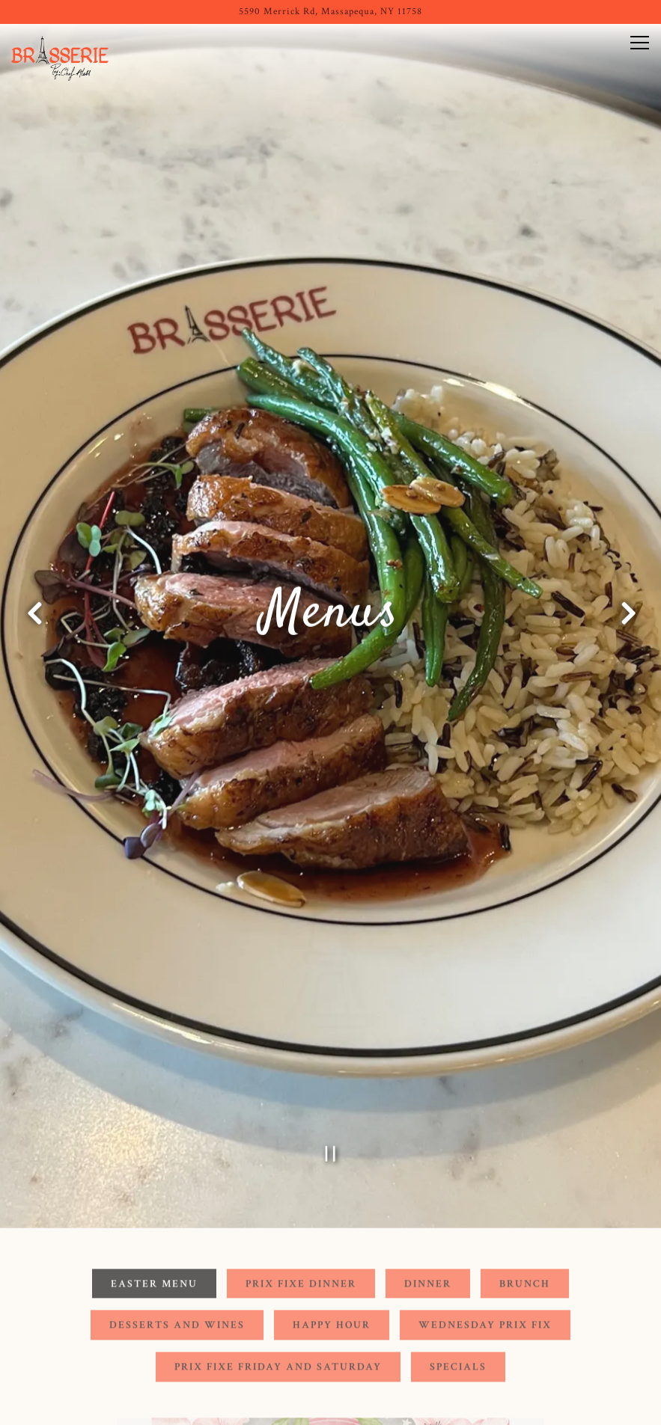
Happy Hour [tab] (332, 1243)
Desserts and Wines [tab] (177, 1243)
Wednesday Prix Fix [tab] (485, 1243)
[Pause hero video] (330, 1067)
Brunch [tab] (524, 1201)
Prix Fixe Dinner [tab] (301, 1201)
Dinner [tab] (427, 1201)
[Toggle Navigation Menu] (639, 42)
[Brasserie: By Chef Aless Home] (63, 57)
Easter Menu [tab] (154, 1201)
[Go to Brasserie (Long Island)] (330, 11)
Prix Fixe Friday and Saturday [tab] (278, 1284)
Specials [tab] (458, 1284)
